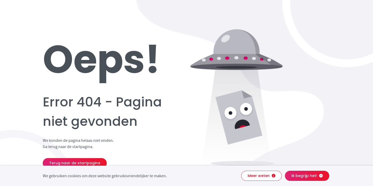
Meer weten (261, 175)
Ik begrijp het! (307, 175)
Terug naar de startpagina (74, 163)
